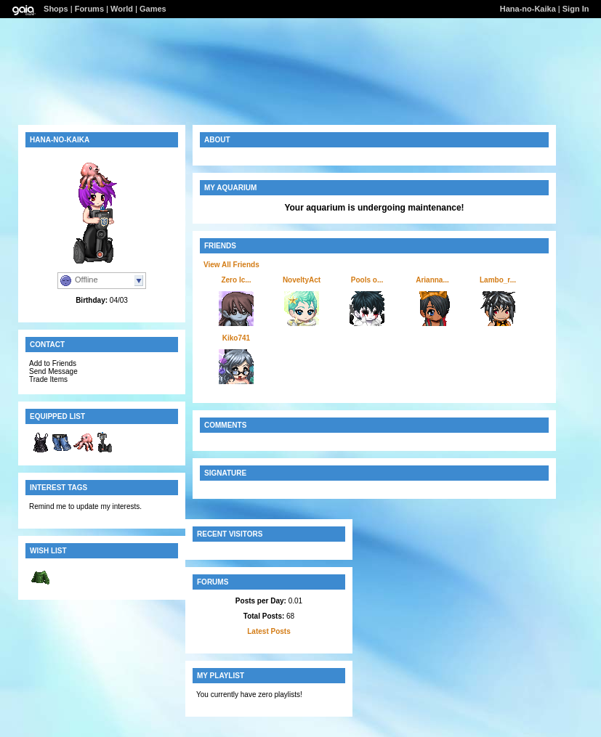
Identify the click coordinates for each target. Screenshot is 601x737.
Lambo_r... (498, 280)
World (121, 8)
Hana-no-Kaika (528, 8)
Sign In (575, 8)
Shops (56, 8)
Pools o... (367, 280)
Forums (89, 8)
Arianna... (432, 280)
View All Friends (231, 265)
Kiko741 (236, 338)
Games (153, 8)
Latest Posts (268, 631)
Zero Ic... (236, 280)
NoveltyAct (301, 280)
